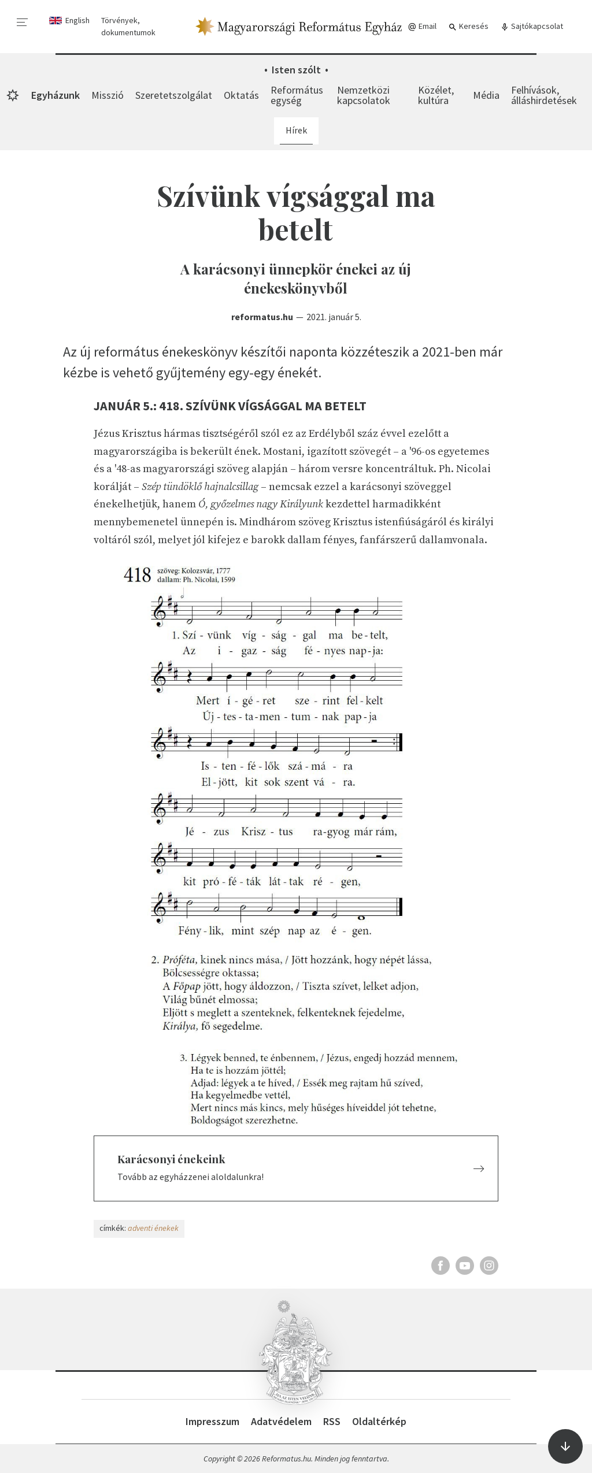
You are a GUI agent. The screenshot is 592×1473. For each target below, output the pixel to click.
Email (422, 26)
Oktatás (241, 95)
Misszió (107, 95)
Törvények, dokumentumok (128, 26)
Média (486, 95)
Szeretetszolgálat (173, 95)
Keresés (468, 26)
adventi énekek (153, 1228)
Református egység (297, 95)
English (77, 20)
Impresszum (212, 1421)
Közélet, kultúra (436, 95)
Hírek (296, 130)
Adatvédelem (281, 1421)
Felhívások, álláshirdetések (544, 95)
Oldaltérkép (379, 1421)
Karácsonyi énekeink (171, 1159)
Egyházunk (55, 95)
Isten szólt (296, 69)
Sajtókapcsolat (531, 26)
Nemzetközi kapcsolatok (363, 95)
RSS (332, 1421)
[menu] (22, 22)
